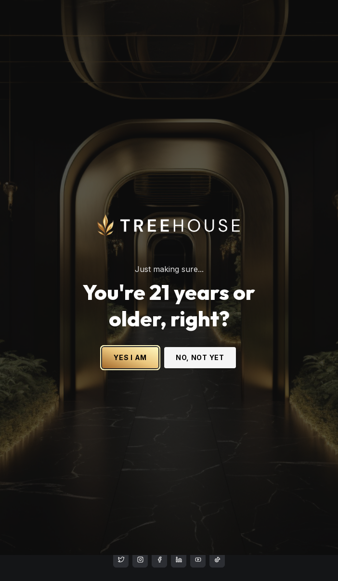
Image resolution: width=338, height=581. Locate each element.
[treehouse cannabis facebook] (159, 560)
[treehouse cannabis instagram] (121, 560)
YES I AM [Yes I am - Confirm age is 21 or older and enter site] (130, 341)
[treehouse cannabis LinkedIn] (178, 560)
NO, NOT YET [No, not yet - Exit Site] (200, 341)
